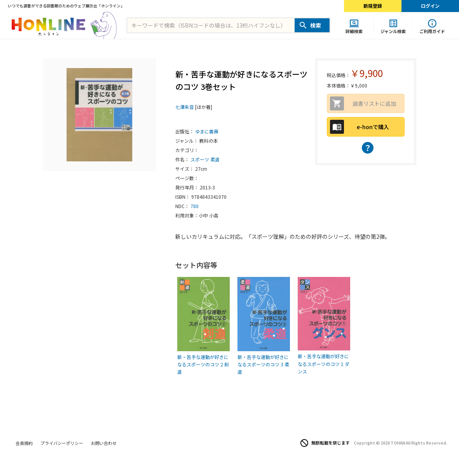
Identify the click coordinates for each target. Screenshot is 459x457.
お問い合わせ (104, 443)
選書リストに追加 (374, 103)
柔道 (215, 159)
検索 (315, 25)
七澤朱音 (184, 106)
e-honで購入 (373, 127)
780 (194, 206)
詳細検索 (354, 31)
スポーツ (199, 159)
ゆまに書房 (206, 131)
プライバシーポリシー (61, 443)
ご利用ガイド (432, 31)
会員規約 (24, 443)
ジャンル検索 (393, 31)
